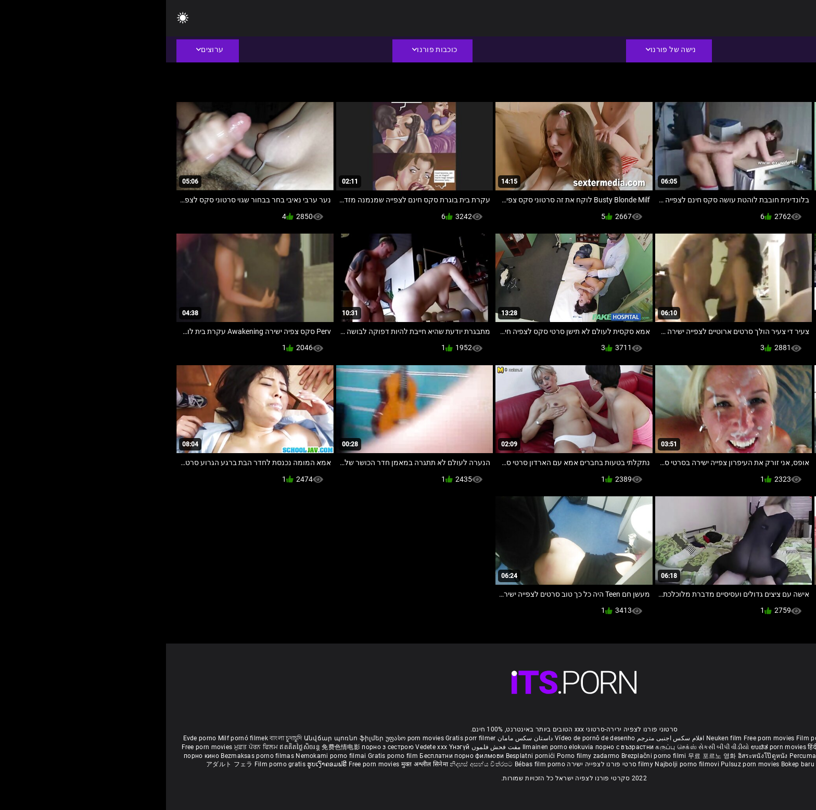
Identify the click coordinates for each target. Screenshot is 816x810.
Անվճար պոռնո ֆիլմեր (179, 738)
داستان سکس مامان (359, 738)
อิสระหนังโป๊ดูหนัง (597, 756)
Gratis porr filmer (304, 738)
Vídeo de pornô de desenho (429, 738)
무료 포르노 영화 (547, 756)
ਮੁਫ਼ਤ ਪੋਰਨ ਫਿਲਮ (91, 747)
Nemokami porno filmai (166, 756)
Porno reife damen (771, 738)
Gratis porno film (227, 756)
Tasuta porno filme (679, 764)
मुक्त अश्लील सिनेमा (259, 764)
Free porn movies (604, 738)
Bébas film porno (374, 764)
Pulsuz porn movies (585, 764)
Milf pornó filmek (77, 738)
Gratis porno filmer (715, 756)
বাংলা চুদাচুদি (120, 738)
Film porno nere (653, 738)
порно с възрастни (458, 747)
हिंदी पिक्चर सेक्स (662, 747)
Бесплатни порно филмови (296, 756)
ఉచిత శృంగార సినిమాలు (717, 747)
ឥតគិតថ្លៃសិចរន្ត (134, 747)
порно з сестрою (222, 747)
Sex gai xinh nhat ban (711, 738)
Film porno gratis (114, 764)
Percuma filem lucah (654, 756)
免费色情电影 (176, 747)
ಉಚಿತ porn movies (613, 747)
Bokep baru (631, 764)
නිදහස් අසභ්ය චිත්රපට (316, 764)
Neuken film (558, 738)
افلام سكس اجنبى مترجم (505, 738)
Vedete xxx (265, 747)
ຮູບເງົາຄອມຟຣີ (161, 764)
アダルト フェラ (63, 764)
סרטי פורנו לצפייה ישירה (435, 764)
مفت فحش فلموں (328, 747)
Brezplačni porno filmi (488, 756)
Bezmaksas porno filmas (92, 756)
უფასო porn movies (249, 738)
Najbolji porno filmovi (521, 764)
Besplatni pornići (365, 756)
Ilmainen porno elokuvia (392, 747)
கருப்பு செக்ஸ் (509, 747)
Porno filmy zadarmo (423, 756)
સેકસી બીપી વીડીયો (557, 747)
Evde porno (33, 738)
